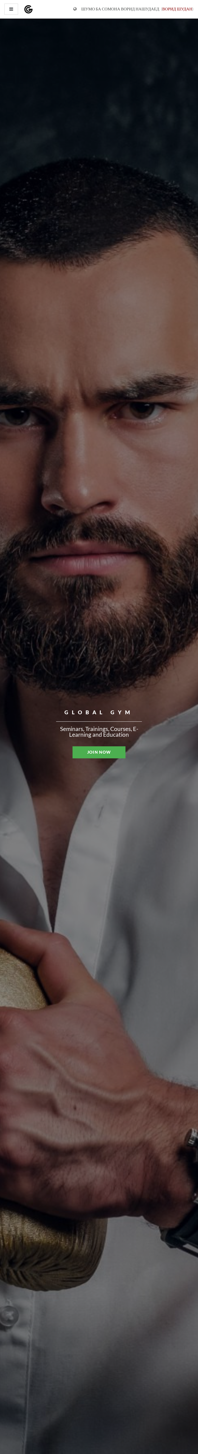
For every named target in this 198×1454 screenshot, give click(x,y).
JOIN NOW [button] (99, 752)
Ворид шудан (177, 8)
